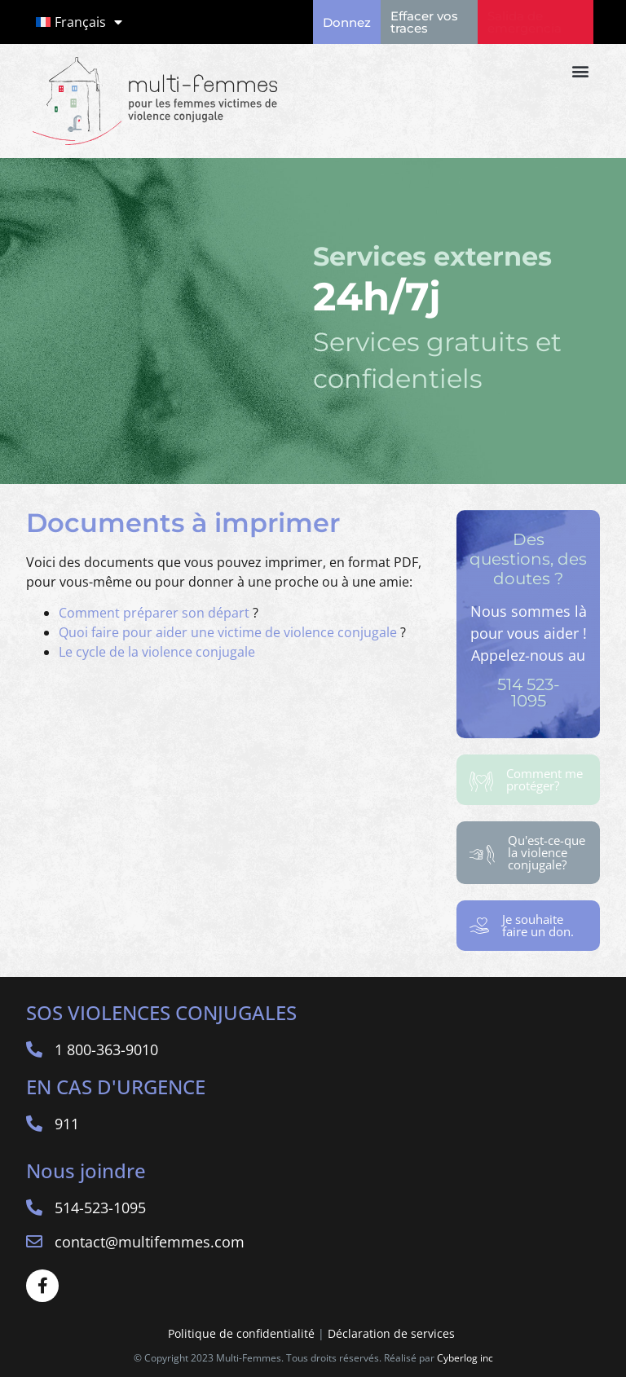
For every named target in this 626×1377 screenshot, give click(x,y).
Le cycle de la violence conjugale (157, 652)
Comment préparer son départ (154, 613)
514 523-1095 (528, 692)
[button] (579, 70)
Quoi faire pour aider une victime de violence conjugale (228, 632)
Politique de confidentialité (241, 1333)
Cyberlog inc (465, 1358)
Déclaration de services (393, 1333)
